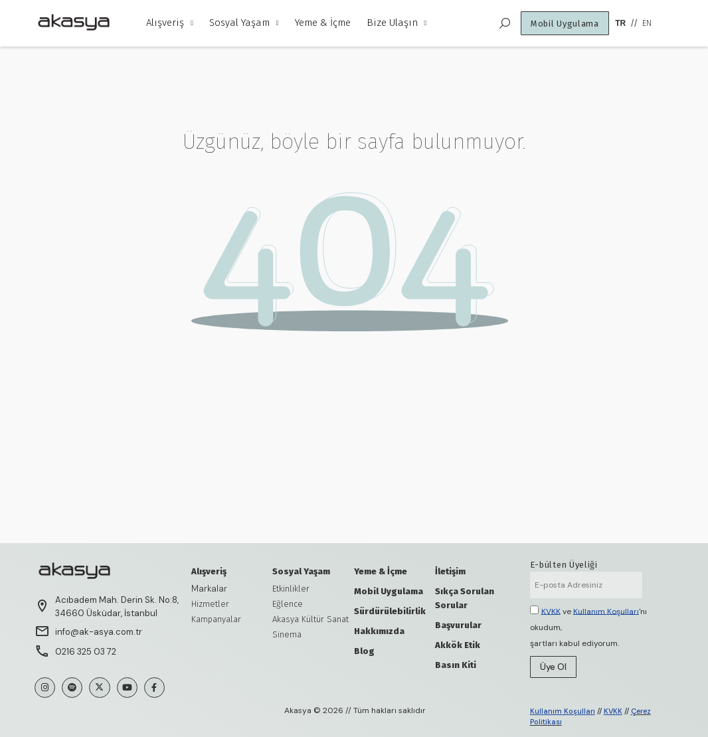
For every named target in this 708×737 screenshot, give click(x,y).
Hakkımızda (379, 631)
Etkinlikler (291, 589)
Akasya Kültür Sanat (310, 619)
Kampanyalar (216, 619)
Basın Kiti (455, 665)
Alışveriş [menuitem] (169, 23)
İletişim (450, 571)
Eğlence (287, 604)
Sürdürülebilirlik (390, 611)
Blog (364, 651)
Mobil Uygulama (388, 591)
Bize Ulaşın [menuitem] (397, 23)
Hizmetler (210, 604)
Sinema (287, 634)
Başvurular (458, 625)
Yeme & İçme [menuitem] (323, 23)
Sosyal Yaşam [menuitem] (244, 23)
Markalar (209, 588)
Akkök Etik (457, 645)
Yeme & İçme (380, 571)
